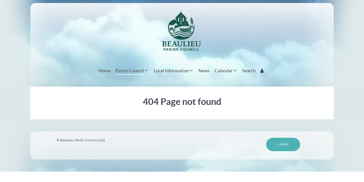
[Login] (262, 71)
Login (283, 144)
